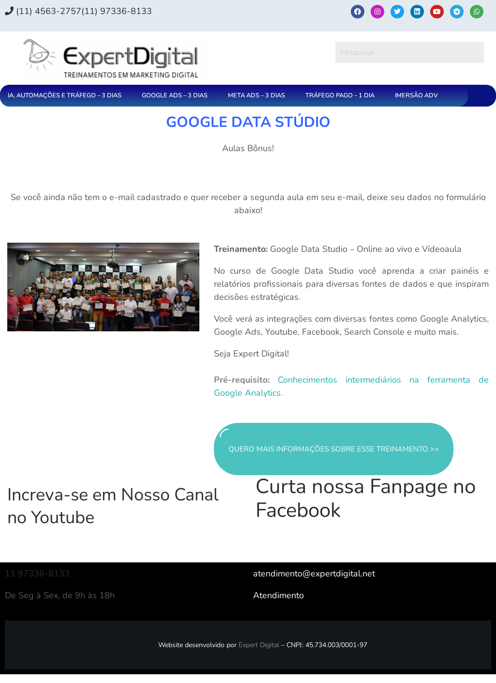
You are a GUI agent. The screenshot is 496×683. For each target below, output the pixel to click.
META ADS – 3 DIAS (256, 95)
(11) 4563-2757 (43, 11)
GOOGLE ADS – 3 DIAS (175, 95)
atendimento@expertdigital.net (314, 573)
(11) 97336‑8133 (116, 11)
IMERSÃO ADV (416, 95)
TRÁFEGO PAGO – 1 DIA (340, 95)
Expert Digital (259, 645)
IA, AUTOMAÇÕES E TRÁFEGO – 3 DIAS (64, 95)
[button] (67, 96)
